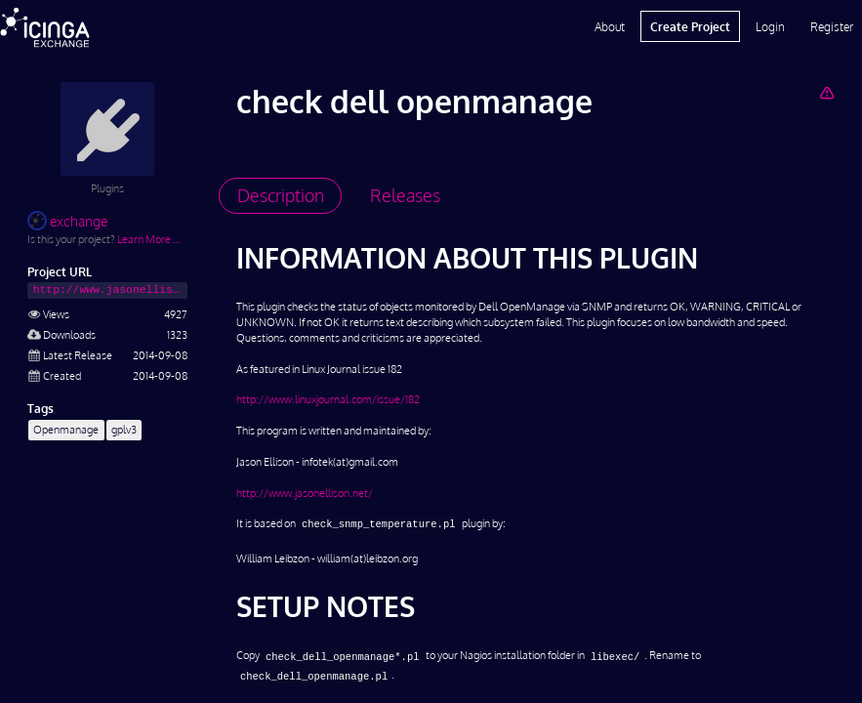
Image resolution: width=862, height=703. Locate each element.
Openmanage (66, 429)
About (610, 26)
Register (831, 26)
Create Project (690, 26)
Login (770, 26)
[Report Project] (826, 92)
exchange (67, 221)
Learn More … (149, 238)
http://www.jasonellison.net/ (304, 492)
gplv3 (124, 429)
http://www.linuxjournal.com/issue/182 (328, 399)
